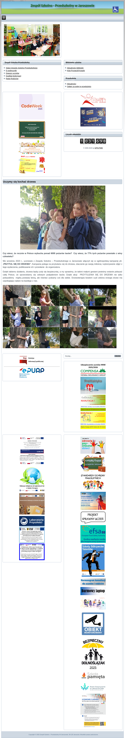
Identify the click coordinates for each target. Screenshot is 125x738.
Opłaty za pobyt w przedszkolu (79, 86)
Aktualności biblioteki (75, 68)
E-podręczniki (11, 71)
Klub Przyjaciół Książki (76, 71)
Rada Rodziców (12, 79)
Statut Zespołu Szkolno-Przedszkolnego (21, 68)
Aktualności (71, 84)
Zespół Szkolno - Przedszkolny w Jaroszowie (62, 5)
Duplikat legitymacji (13, 76)
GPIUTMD (99, 148)
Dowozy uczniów (12, 73)
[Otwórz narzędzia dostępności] (116, 9)
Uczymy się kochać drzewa (19, 181)
